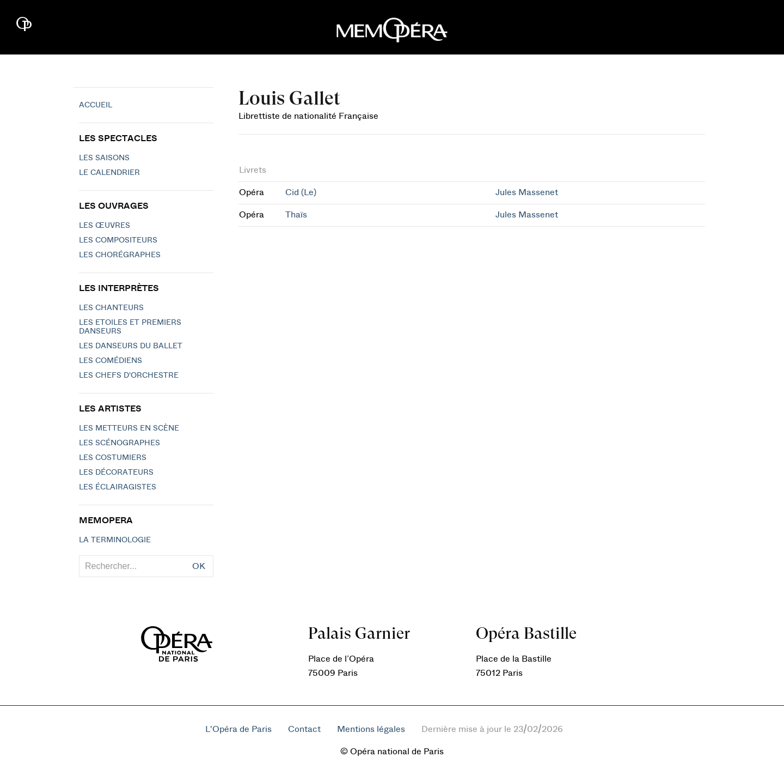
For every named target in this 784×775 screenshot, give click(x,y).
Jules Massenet (526, 192)
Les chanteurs (111, 308)
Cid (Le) (300, 192)
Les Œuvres (104, 225)
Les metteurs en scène (129, 428)
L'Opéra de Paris (238, 729)
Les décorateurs (116, 472)
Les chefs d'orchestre (129, 375)
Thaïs (296, 214)
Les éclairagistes (117, 487)
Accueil (95, 105)
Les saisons (104, 158)
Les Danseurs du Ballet (130, 346)
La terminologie (115, 540)
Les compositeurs (118, 240)
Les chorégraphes (120, 255)
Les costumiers (112, 458)
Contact (304, 729)
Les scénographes (119, 443)
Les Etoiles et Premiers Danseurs (130, 327)
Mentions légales (371, 729)
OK (198, 566)
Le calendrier (109, 173)
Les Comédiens (110, 361)
